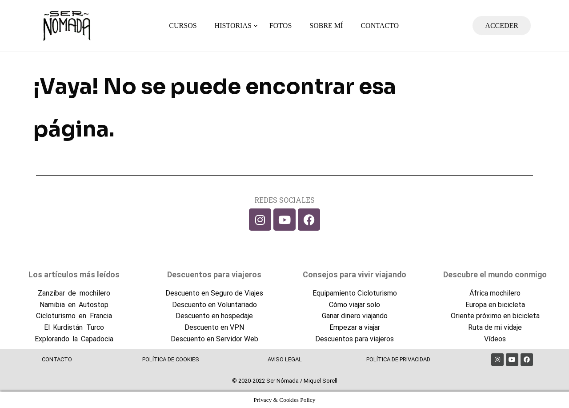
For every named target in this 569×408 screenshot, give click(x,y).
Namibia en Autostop (74, 304)
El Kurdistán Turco (74, 327)
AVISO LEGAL (285, 359)
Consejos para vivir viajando (354, 274)
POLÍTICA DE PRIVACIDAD (398, 359)
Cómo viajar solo (354, 304)
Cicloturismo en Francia (74, 316)
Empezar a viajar (354, 327)
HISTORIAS (233, 25)
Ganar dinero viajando (355, 316)
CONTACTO (380, 25)
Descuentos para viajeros (214, 274)
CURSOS (182, 25)
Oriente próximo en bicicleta (495, 316)
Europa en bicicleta (495, 304)
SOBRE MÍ (326, 25)
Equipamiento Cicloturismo (355, 293)
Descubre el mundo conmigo (495, 274)
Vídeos (495, 339)
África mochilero (495, 293)
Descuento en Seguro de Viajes (214, 293)
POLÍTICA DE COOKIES (170, 359)
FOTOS (280, 25)
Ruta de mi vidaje (495, 327)
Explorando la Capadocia (74, 339)
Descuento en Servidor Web (214, 339)
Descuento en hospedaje (214, 316)
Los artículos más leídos (74, 274)
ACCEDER (501, 25)
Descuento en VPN (214, 327)
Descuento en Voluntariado (214, 304)
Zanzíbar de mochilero (74, 293)
